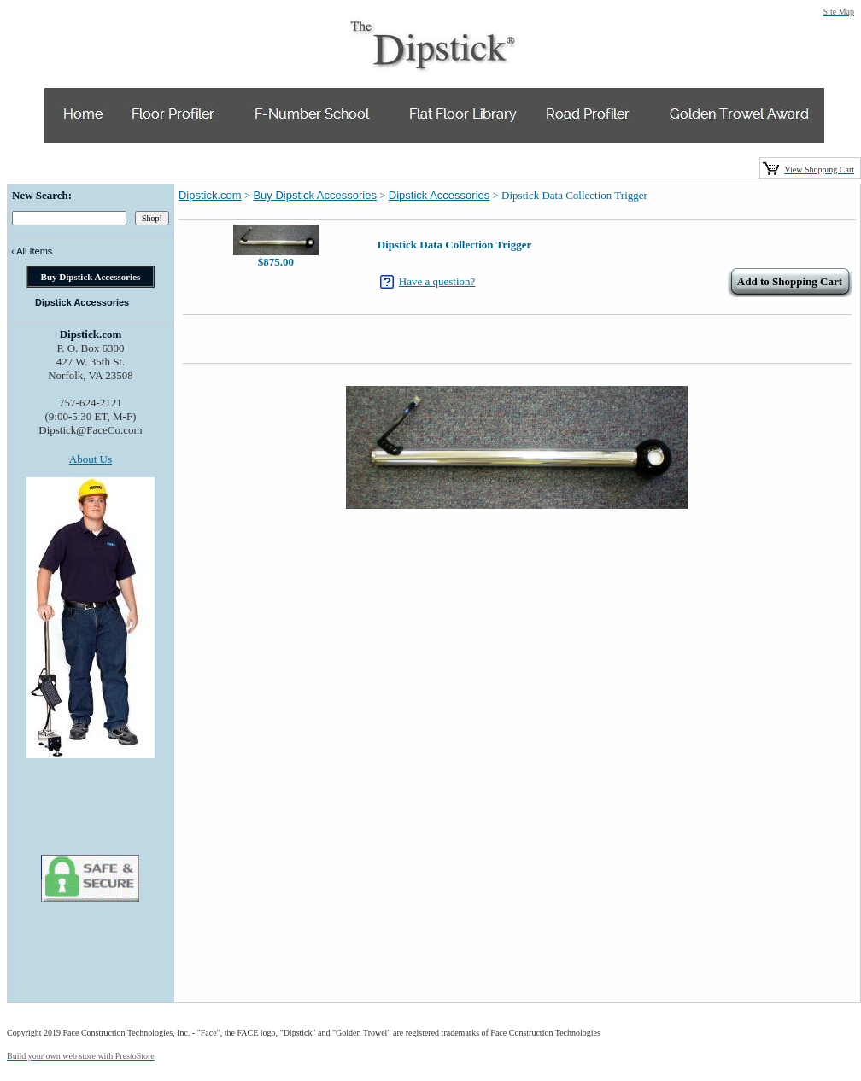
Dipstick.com (210, 195)
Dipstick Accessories (439, 195)
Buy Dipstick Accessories (315, 195)
